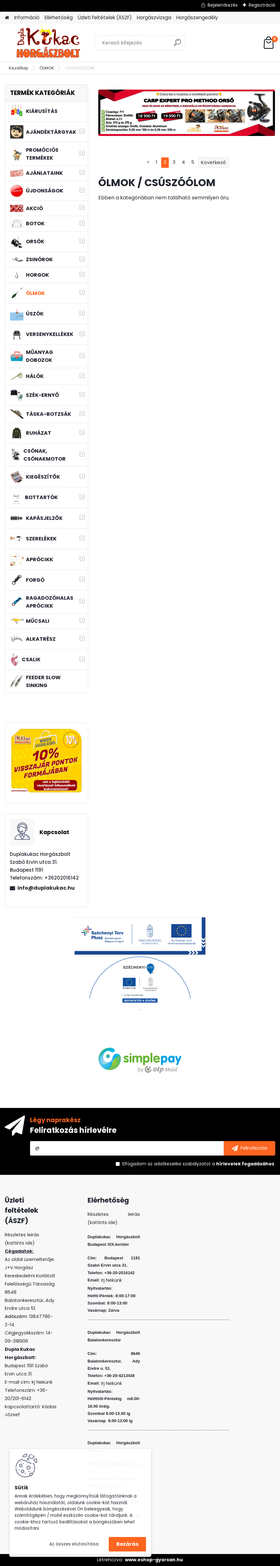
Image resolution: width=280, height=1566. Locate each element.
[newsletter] (249, 1148)
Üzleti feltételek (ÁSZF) (105, 17)
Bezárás (127, 1544)
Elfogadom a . (198, 1164)
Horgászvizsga (154, 17)
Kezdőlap (18, 68)
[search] (177, 45)
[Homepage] (7, 18)
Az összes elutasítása (74, 1544)
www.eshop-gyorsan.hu (154, 1560)
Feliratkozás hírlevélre (73, 1130)
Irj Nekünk (42, 1382)
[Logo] (48, 43)
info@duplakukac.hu (46, 888)
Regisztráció (262, 5)
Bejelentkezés (223, 5)
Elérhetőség (59, 17)
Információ (27, 17)
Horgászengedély (197, 17)
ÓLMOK (47, 68)
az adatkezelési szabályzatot (179, 1164)
